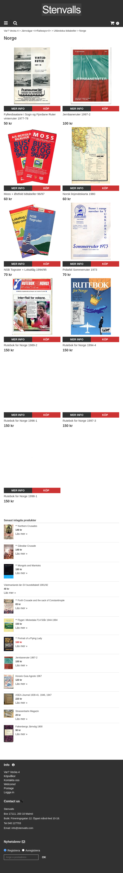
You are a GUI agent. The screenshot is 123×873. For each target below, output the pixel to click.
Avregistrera (33, 850)
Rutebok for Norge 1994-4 (79, 345)
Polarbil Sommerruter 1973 (80, 269)
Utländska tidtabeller (65, 30)
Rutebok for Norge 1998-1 (20, 496)
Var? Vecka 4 (11, 30)
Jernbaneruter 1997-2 (76, 114)
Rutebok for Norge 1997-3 (79, 420)
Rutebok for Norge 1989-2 (20, 345)
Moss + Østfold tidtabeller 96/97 (24, 194)
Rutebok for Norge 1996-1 (20, 420)
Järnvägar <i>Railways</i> (36, 30)
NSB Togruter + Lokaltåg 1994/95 (25, 269)
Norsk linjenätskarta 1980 (79, 194)
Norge (82, 30)
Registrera (14, 850)
